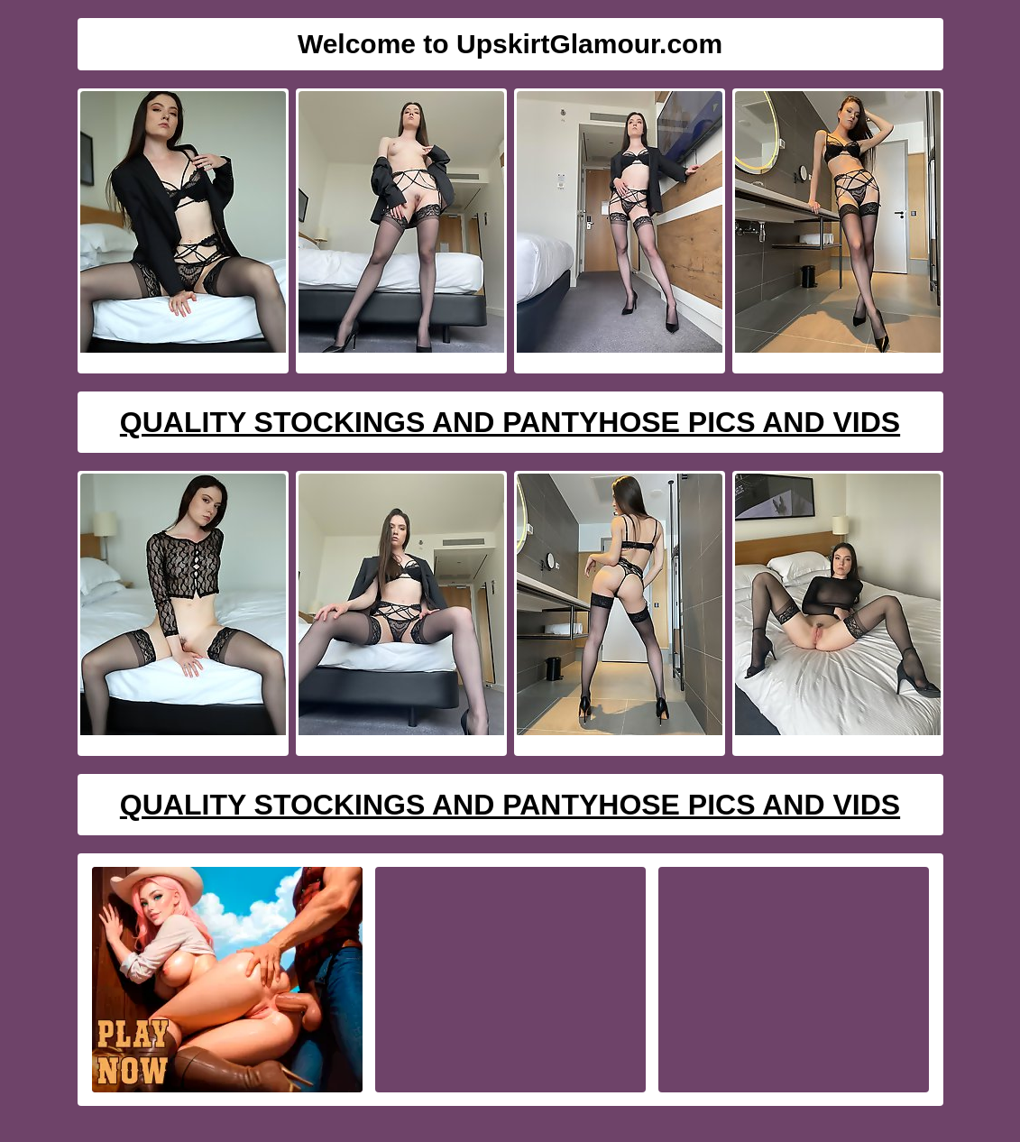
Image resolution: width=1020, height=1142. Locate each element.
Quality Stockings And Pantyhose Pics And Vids (510, 422)
